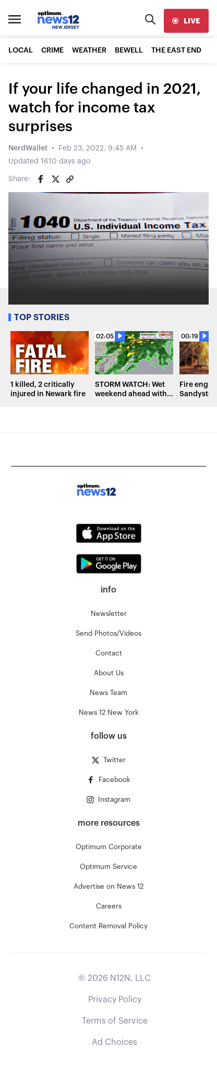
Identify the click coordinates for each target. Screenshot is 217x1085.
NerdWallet (27, 148)
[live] (186, 21)
